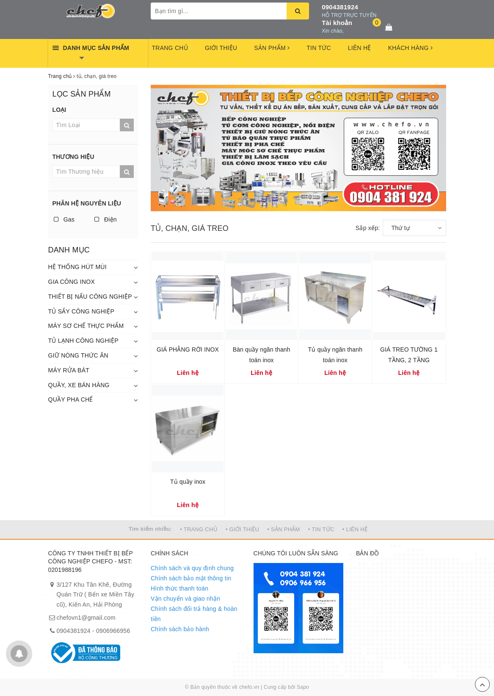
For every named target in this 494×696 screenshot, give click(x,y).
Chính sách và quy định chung (192, 568)
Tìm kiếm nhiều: (150, 529)
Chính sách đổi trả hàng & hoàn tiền (194, 613)
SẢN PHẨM (272, 47)
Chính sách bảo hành (180, 629)
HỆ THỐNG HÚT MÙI (77, 266)
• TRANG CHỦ (199, 529)
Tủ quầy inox (187, 481)
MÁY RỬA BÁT (69, 370)
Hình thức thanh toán (179, 588)
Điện (105, 219)
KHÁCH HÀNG (410, 47)
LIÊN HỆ (359, 47)
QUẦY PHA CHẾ (70, 399)
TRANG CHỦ (170, 47)
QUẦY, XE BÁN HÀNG (79, 385)
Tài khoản (337, 22)
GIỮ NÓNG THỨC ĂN (78, 355)
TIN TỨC (318, 47)
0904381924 (340, 7)
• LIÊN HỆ (354, 529)
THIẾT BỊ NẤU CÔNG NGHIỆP (90, 296)
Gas (64, 219)
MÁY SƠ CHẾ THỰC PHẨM (86, 325)
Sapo (303, 687)
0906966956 (113, 630)
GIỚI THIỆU (221, 47)
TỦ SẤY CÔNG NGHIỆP (81, 311)
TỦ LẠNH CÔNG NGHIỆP (83, 340)
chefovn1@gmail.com (86, 617)
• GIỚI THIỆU (242, 529)
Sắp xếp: (368, 228)
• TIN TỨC (321, 529)
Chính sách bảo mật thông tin (191, 578)
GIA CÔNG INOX (71, 281)
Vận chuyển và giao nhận (185, 598)
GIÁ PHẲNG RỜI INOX (188, 349)
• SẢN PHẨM (283, 529)
